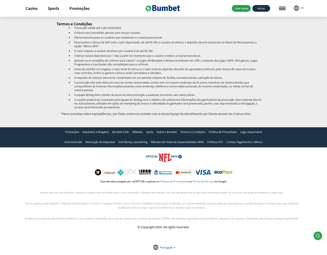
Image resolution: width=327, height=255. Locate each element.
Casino (32, 8)
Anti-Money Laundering (132, 142)
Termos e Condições (192, 132)
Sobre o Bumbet (167, 132)
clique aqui (277, 192)
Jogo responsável (251, 132)
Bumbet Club (120, 132)
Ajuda (149, 132)
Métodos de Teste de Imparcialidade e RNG (177, 142)
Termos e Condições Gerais (106, 203)
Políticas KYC (215, 142)
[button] (31, 8)
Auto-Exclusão (73, 142)
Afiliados (137, 132)
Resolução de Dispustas (100, 142)
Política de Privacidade (223, 132)
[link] (72, 132)
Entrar (261, 8)
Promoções (79, 8)
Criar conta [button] (241, 8)
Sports (53, 8)
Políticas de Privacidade (173, 181)
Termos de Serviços (203, 181)
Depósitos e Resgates (96, 132)
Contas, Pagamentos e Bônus (244, 142)
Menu (282, 8)
